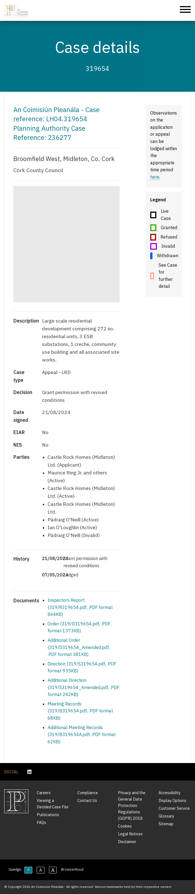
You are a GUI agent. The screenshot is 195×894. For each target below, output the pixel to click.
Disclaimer (127, 841)
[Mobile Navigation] (185, 10)
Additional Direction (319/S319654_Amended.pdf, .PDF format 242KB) (83, 687)
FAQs (41, 822)
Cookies (125, 826)
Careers (44, 792)
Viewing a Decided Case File (52, 803)
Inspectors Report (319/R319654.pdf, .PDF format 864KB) (80, 607)
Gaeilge (15, 869)
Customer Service (174, 808)
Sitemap (166, 823)
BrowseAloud (72, 869)
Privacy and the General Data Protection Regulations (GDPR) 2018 (131, 805)
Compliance (87, 792)
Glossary (166, 816)
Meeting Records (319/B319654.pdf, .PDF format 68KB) (80, 711)
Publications (48, 814)
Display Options (172, 800)
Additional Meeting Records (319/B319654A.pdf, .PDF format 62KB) (82, 734)
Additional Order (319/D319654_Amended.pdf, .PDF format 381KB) (79, 647)
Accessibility (170, 792)
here (154, 177)
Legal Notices (130, 833)
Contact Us (87, 800)
